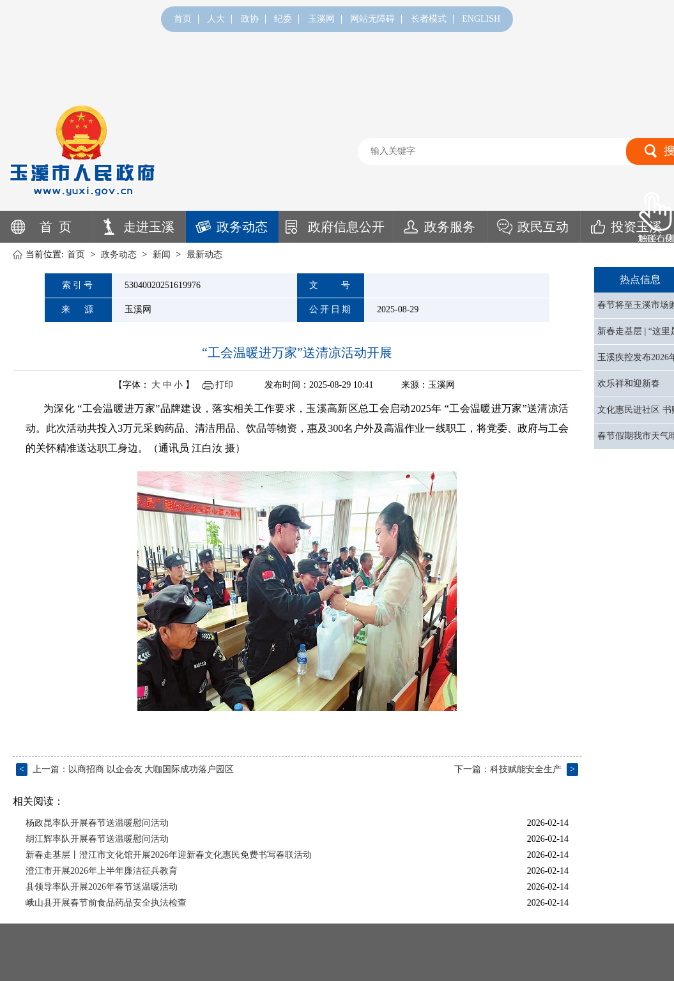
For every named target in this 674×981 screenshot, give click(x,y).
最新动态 (204, 254)
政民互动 (543, 227)
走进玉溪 (148, 227)
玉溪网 (321, 19)
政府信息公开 (346, 227)
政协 (250, 19)
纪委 (283, 19)
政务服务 (449, 227)
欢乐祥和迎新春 (628, 383)
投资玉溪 (636, 227)
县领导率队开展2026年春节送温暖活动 (102, 887)
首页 (183, 19)
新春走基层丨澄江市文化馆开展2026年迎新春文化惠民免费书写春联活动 (169, 855)
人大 (216, 19)
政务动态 (242, 227)
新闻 (162, 254)
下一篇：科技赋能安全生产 (516, 769)
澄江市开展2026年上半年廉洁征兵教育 (102, 871)
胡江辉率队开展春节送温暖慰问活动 (97, 839)
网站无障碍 (372, 19)
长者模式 (429, 19)
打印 (224, 385)
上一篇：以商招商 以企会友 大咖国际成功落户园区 (125, 769)
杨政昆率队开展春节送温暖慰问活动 (97, 823)
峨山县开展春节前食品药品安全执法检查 (106, 903)
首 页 (56, 227)
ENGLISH (481, 19)
